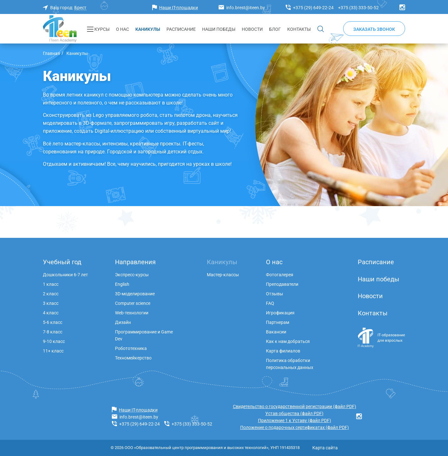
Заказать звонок (374, 29)
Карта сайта (325, 448)
